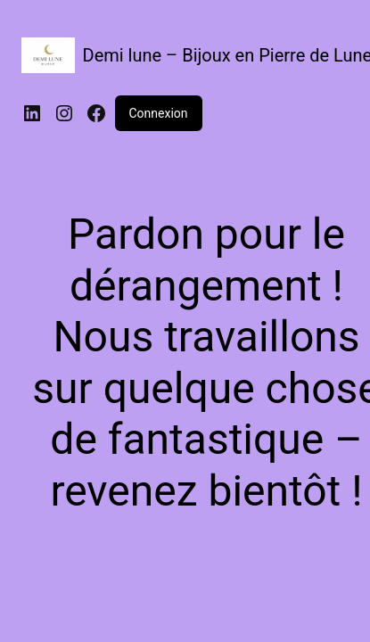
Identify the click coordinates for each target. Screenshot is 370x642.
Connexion (158, 113)
